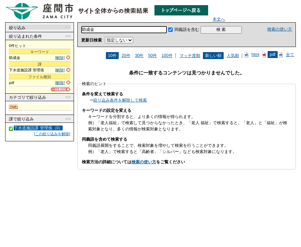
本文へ (219, 19)
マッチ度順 (190, 55)
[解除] (60, 58)
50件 (152, 55)
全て (290, 54)
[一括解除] (60, 89)
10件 (112, 55)
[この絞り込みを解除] (52, 134)
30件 (139, 55)
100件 (167, 55)
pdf (273, 54)
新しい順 (213, 55)
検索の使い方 (279, 29)
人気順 (233, 55)
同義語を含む (186, 29)
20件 (125, 55)
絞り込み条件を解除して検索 (120, 100)
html (255, 54)
